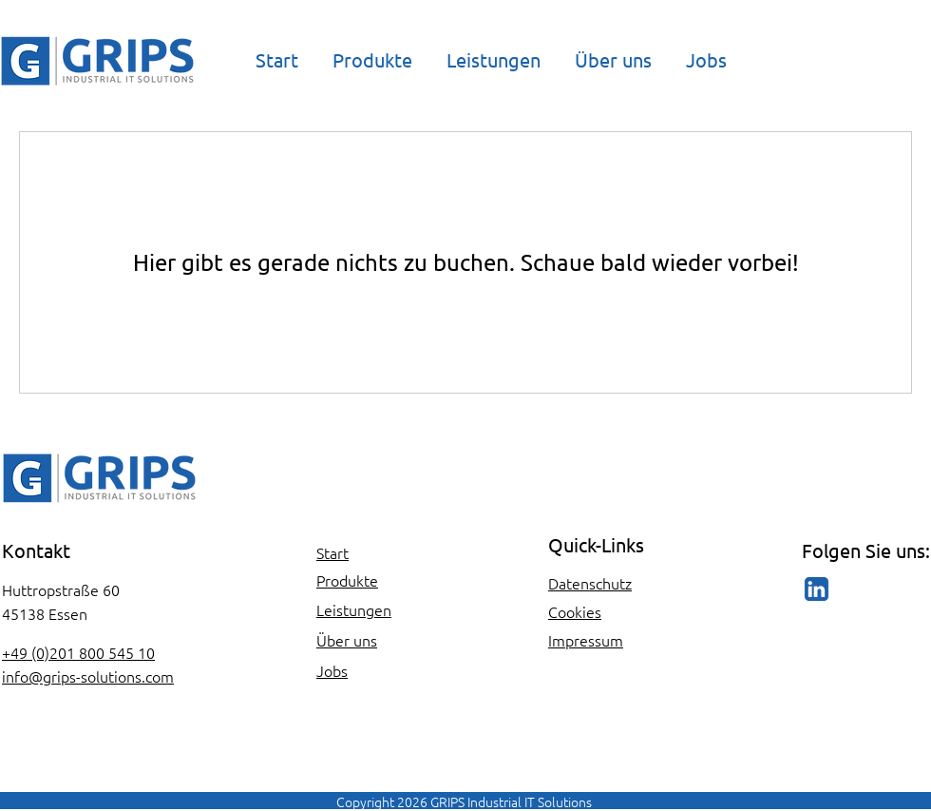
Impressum (585, 639)
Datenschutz (590, 582)
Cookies (574, 611)
